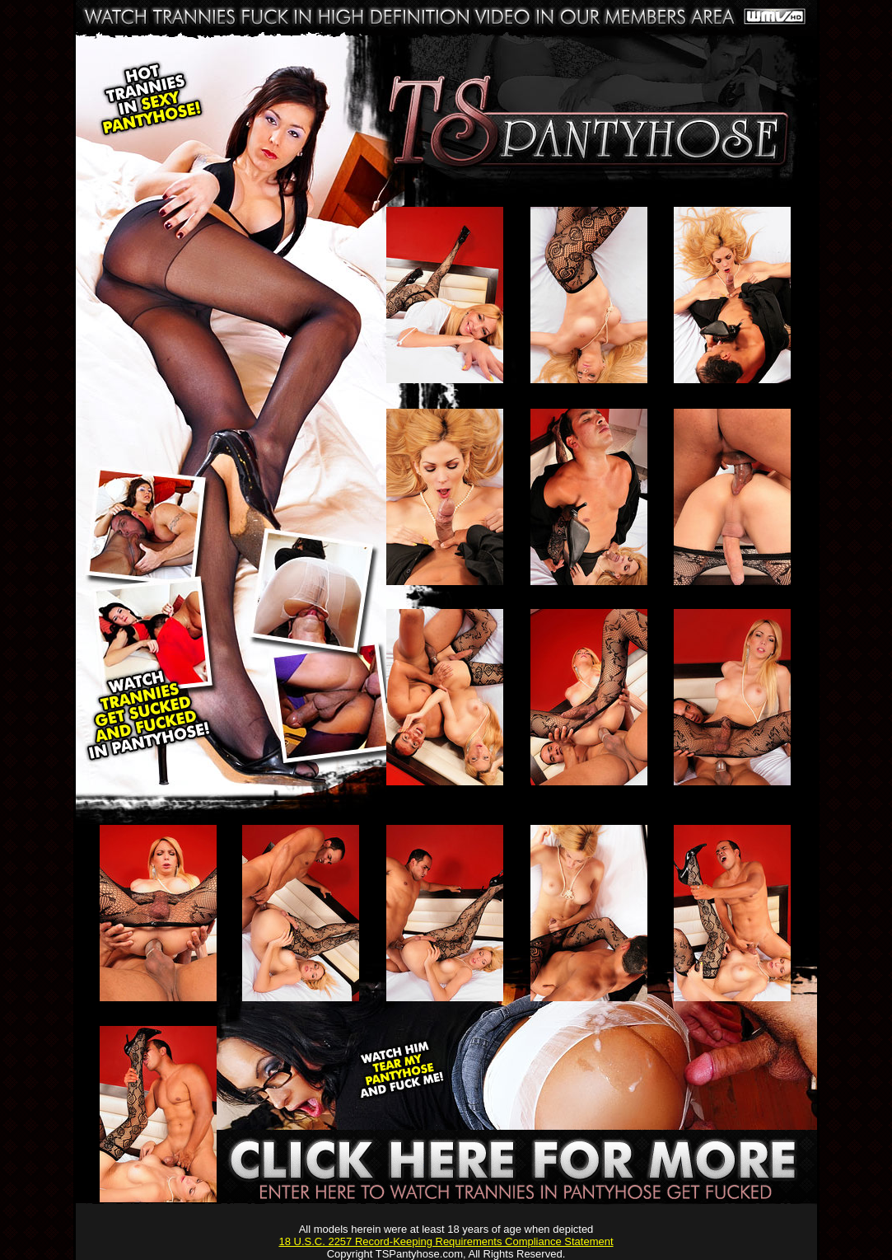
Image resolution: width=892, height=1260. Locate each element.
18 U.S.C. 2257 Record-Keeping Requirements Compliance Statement (445, 1241)
